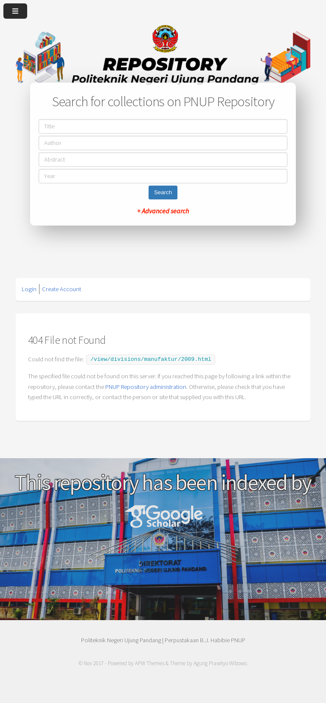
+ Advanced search (163, 211)
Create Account (61, 289)
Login (29, 289)
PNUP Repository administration (145, 386)
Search (163, 193)
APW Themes (149, 662)
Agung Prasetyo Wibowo (220, 662)
